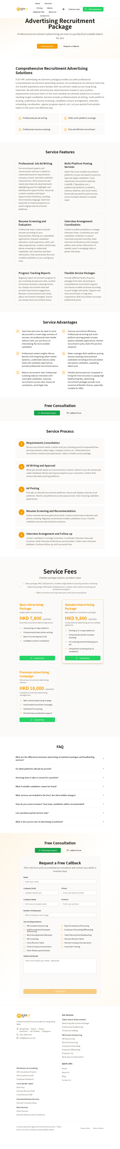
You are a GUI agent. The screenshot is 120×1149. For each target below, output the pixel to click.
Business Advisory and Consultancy (31, 1125)
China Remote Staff (24, 1105)
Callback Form (74, 423)
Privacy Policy (85, 1139)
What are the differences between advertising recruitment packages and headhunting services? (60, 769)
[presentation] (60, 992)
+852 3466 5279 (25, 1045)
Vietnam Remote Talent (74, 949)
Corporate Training (72, 957)
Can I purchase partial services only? (60, 823)
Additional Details (30, 966)
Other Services (22, 1121)
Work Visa (20, 1098)
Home (37, 3)
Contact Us (44, 16)
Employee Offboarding (71, 1060)
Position (64, 910)
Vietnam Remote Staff (26, 1101)
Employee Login (74, 9)
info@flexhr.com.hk (27, 1048)
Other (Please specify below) (38, 961)
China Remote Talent (35, 953)
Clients (50, 8)
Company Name (29, 910)
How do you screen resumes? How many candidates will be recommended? (60, 814)
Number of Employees (32, 921)
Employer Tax (67, 1064)
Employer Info (38, 12)
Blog (64, 1087)
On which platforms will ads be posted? (60, 779)
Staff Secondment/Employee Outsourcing (38, 941)
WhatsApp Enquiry (47, 423)
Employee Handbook (25, 1090)
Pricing (39, 8)
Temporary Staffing (70, 1041)
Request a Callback (71, 57)
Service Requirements (32, 932)
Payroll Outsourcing (70, 1053)
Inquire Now (37, 668)
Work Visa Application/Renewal (39, 945)
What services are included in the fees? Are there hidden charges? (60, 805)
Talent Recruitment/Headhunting (78, 945)
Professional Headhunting (72, 1037)
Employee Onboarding (71, 1056)
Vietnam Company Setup (27, 1113)
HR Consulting (33, 949)
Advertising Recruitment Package (75, 1034)
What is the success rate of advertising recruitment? (60, 832)
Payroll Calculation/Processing (76, 936)
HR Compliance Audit (25, 1086)
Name (25, 888)
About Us (52, 12)
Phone (64, 899)
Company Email (29, 899)
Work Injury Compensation (73, 1067)
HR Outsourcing (68, 1049)
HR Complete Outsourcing (37, 936)
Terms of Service (98, 1139)
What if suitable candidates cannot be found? (60, 797)
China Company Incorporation (39, 957)
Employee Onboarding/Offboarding (78, 940)
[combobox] (60, 925)
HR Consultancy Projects (26, 1082)
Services (49, 3)
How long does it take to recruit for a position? (60, 788)
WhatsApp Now (93, 9)
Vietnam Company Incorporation (77, 953)
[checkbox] (24, 937)
